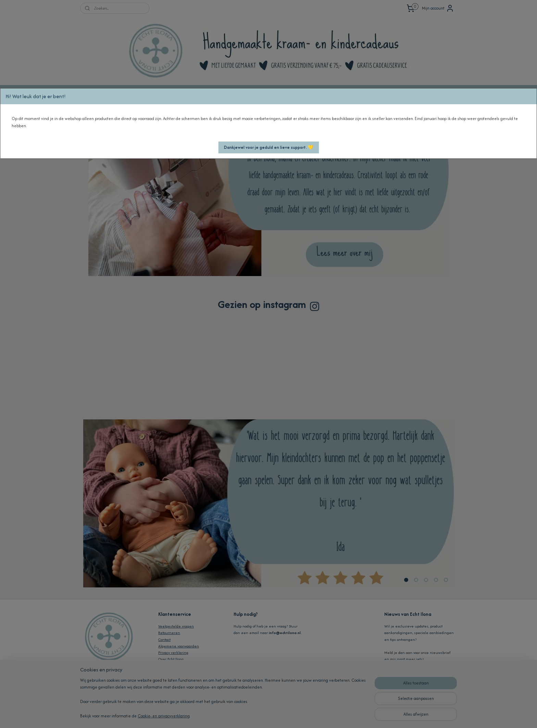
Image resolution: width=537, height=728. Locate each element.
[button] (268, 147)
